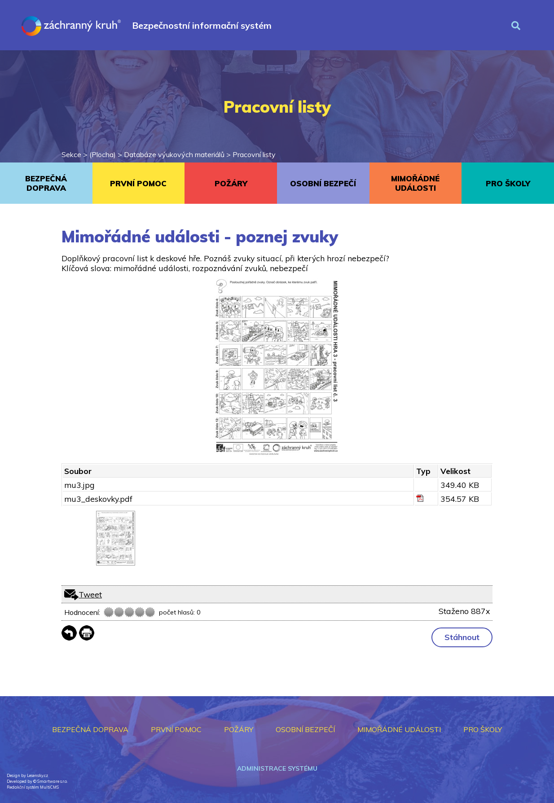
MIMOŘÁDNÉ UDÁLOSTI (415, 183)
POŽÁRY (231, 183)
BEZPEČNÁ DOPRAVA (46, 183)
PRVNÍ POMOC (138, 183)
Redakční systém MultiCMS (33, 787)
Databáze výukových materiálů (174, 154)
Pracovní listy (254, 154)
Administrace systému (277, 768)
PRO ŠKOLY (508, 183)
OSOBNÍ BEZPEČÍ (323, 183)
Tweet (90, 594)
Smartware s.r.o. (52, 781)
